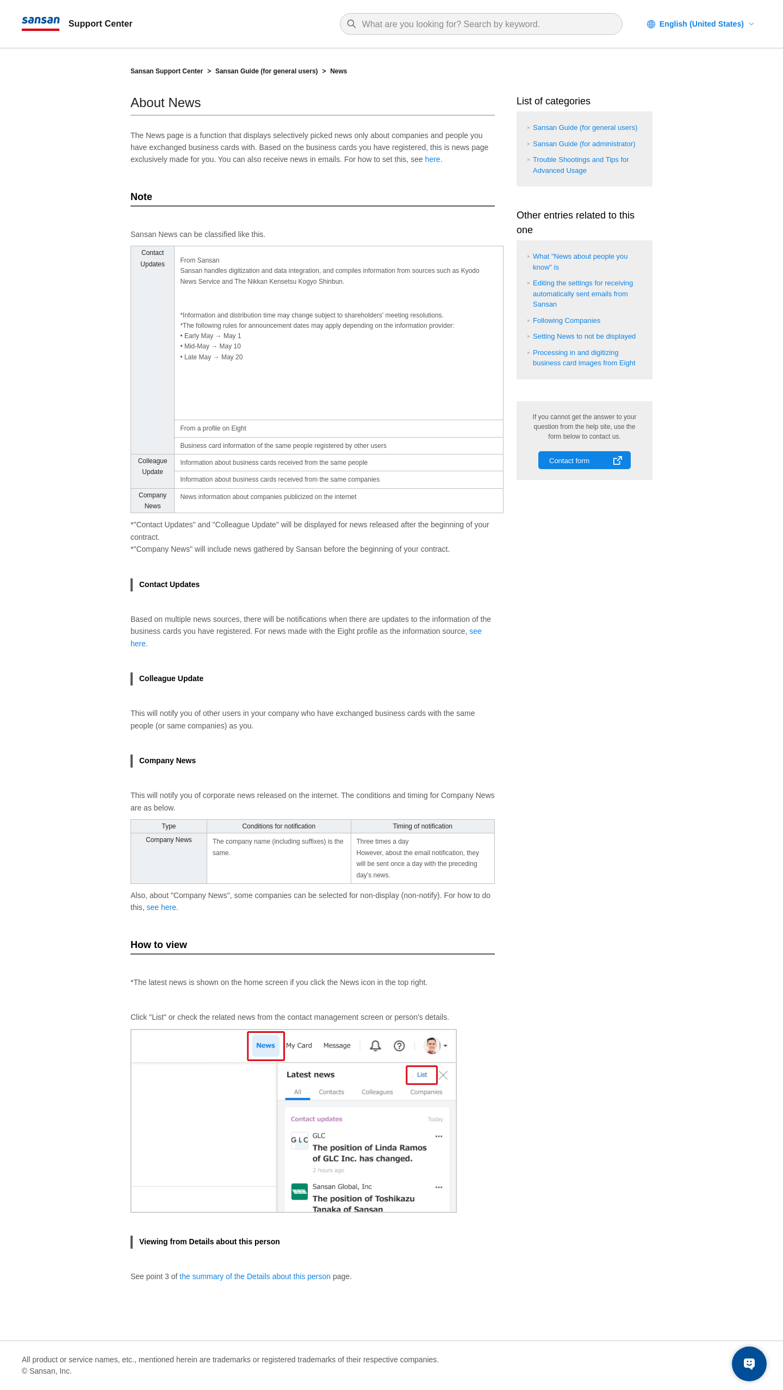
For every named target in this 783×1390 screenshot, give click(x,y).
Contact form (569, 461)
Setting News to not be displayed (584, 336)
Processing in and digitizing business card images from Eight (584, 357)
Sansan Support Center (166, 71)
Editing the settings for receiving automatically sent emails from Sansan (583, 293)
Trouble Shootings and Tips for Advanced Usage (581, 164)
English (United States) (702, 24)
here (432, 159)
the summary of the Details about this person (255, 1276)
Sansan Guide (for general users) (266, 71)
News (338, 71)
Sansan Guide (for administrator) (584, 144)
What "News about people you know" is (580, 261)
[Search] (486, 24)
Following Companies (566, 320)
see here (161, 907)
